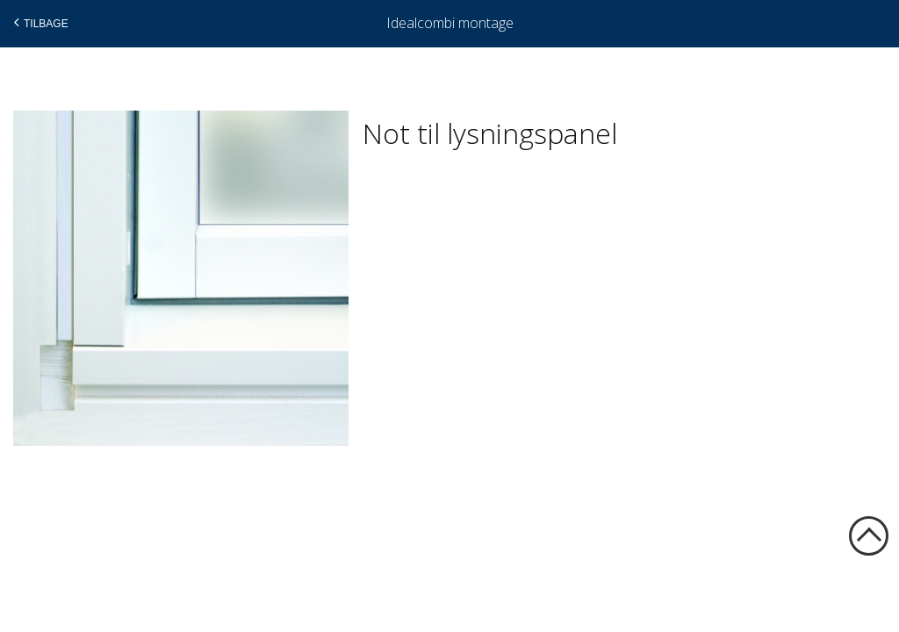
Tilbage (39, 23)
